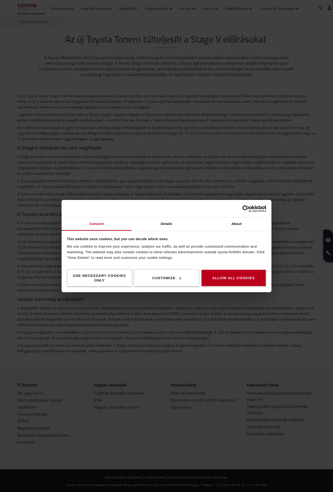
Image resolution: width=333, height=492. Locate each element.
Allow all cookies (233, 278)
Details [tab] (166, 224)
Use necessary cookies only (99, 278)
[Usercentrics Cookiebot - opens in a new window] (245, 208)
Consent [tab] (97, 224)
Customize (166, 278)
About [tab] (236, 224)
